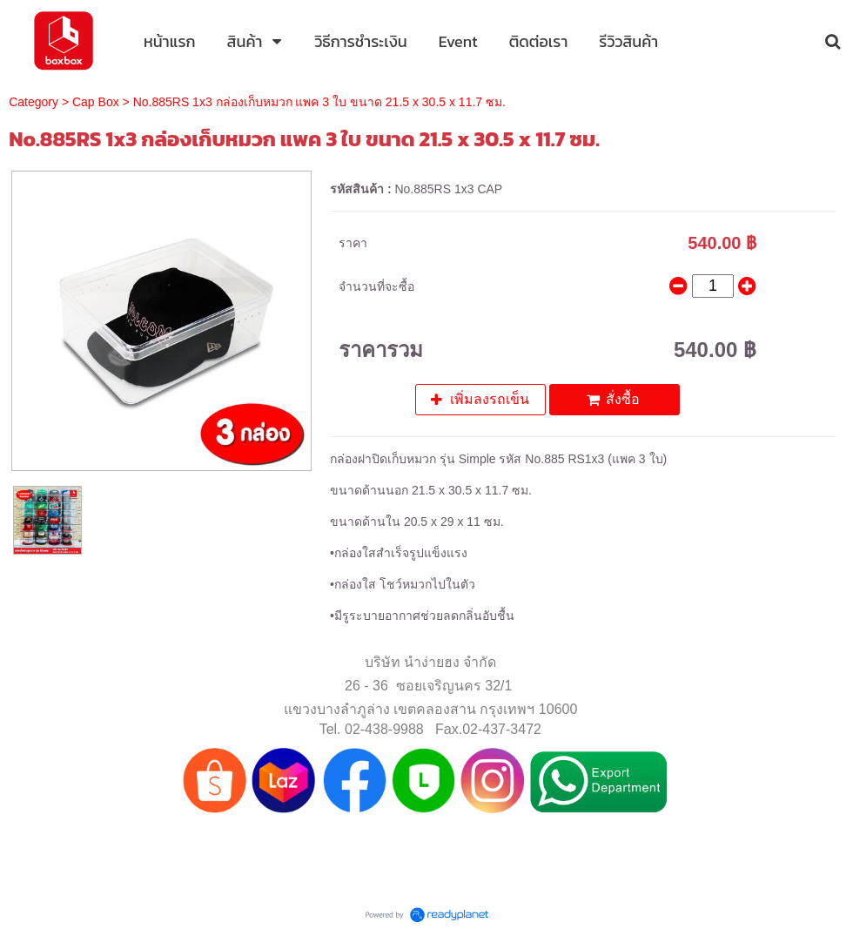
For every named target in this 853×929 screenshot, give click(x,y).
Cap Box (95, 102)
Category (33, 102)
